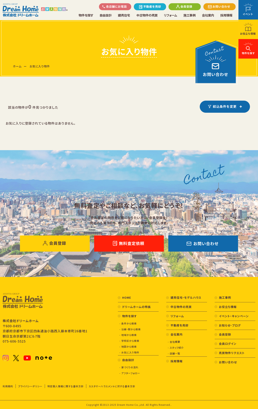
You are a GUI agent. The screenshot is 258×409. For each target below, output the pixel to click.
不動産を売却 (179, 325)
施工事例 (189, 15)
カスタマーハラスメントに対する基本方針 (112, 386)
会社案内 (208, 15)
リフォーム (171, 15)
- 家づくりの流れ (128, 367)
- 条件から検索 (128, 323)
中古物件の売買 (147, 15)
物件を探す (86, 15)
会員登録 (225, 334)
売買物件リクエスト (232, 353)
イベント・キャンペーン (234, 316)
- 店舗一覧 (174, 353)
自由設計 (105, 15)
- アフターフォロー (129, 373)
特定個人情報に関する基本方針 (65, 386)
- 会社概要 (174, 341)
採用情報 (226, 15)
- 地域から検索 (128, 335)
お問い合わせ (228, 362)
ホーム (17, 66)
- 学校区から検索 (129, 340)
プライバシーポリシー (30, 386)
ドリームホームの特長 (136, 307)
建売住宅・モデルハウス (186, 297)
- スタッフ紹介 (176, 347)
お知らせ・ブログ (230, 325)
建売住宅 (124, 15)
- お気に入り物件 (129, 352)
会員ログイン (227, 344)
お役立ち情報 (228, 307)
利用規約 (8, 386)
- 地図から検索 (128, 346)
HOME (126, 297)
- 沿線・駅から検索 (130, 329)
